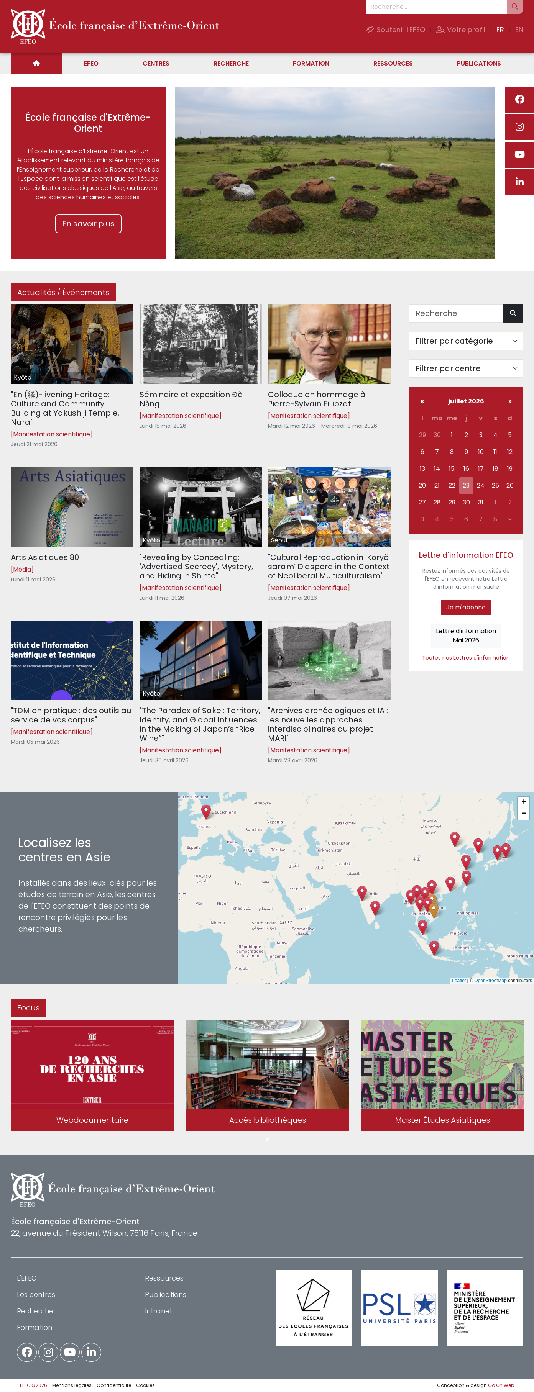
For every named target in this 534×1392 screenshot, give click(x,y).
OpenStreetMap (490, 980)
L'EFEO (27, 1278)
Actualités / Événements (63, 292)
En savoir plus (88, 223)
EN (519, 29)
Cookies (145, 1385)
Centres (156, 63)
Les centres (36, 1294)
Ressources (393, 63)
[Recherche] (456, 313)
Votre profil (460, 29)
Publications (479, 63)
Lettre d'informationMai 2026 (466, 636)
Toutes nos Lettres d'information (466, 658)
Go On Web (501, 1385)
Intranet (158, 1311)
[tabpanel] (92, 1077)
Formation (311, 63)
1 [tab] (267, 1139)
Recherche (231, 63)
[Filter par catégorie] (466, 341)
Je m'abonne (466, 607)
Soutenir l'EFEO (395, 29)
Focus (28, 1007)
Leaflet (459, 980)
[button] (420, 904)
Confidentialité (114, 1385)
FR (500, 29)
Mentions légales (72, 1385)
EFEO (91, 63)
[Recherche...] (436, 7)
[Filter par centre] (466, 368)
